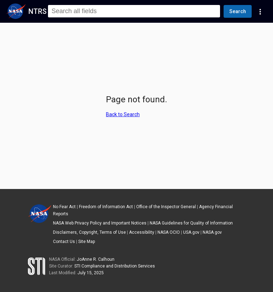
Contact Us (64, 241)
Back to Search (123, 114)
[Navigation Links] (260, 11)
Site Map (86, 241)
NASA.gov (212, 232)
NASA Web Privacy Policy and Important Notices (99, 223)
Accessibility (141, 232)
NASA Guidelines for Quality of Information (191, 223)
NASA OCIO (168, 232)
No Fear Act (64, 206)
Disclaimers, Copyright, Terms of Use (89, 232)
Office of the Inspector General (166, 206)
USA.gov (191, 232)
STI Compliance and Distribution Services (114, 266)
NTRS (37, 11)
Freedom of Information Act (106, 206)
